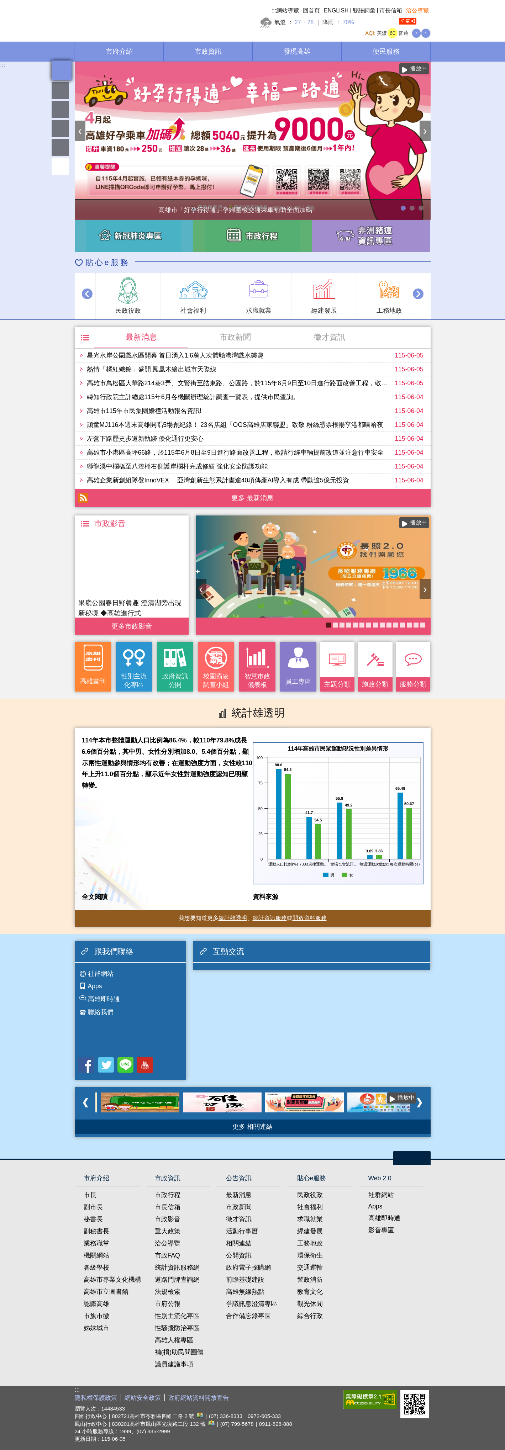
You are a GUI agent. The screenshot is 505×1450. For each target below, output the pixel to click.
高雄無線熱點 (245, 1291)
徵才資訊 (329, 337)
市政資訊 (208, 51)
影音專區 (381, 1230)
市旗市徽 (96, 1315)
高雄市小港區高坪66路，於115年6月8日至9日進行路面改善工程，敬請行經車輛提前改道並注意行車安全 (235, 452)
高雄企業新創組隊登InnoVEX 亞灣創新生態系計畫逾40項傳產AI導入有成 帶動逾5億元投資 (218, 480)
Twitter (106, 1065)
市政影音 (167, 1219)
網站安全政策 (143, 1398)
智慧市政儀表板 (257, 680)
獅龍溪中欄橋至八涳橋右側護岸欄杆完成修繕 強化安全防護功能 (177, 466)
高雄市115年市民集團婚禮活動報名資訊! (144, 410)
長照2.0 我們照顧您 (328, 625)
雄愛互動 (60, 128)
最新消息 (141, 337)
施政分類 (375, 684)
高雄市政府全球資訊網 (135, 17)
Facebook (86, 1065)
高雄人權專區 (174, 1340)
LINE (125, 1065)
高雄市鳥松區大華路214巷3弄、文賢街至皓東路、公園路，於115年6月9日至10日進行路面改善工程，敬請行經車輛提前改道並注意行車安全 (285, 383)
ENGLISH (336, 10)
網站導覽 (287, 10)
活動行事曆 (242, 1231)
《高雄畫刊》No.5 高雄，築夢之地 (342, 625)
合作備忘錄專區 (248, 1315)
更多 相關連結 (252, 1126)
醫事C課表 (355, 625)
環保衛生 (310, 1255)
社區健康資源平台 (416, 625)
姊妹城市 (96, 1328)
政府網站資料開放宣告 (198, 1398)
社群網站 (101, 973)
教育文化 (310, 1291)
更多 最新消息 (252, 498)
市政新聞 (235, 337)
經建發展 (310, 1231)
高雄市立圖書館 (106, 1291)
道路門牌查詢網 (177, 1279)
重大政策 (167, 1231)
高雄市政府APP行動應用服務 (422, 625)
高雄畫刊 (93, 681)
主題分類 (337, 684)
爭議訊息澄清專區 (251, 1303)
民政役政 (310, 1194)
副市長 (93, 1207)
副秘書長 (96, 1231)
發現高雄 (297, 51)
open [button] (412, 1158)
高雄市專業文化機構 (112, 1279)
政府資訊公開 (175, 680)
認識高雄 (96, 1303)
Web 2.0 (379, 1178)
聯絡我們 (101, 1012)
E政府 (332, 1398)
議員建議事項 (174, 1364)
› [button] (425, 130)
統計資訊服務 (270, 918)
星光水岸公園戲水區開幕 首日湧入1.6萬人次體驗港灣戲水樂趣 (175, 355)
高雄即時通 (104, 998)
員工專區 (60, 147)
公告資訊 (239, 1178)
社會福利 (310, 1207)
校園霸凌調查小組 (216, 680)
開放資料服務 (310, 918)
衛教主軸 (375, 625)
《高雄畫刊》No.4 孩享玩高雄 (335, 625)
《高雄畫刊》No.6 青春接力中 (382, 625)
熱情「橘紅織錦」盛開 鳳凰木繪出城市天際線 (152, 369)
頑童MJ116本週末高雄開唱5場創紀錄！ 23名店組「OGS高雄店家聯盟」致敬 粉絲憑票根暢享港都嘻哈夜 (235, 424)
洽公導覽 (417, 10)
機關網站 (96, 1255)
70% (348, 22)
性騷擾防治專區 (177, 1328)
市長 (90, 1194)
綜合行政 (310, 1315)
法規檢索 (167, 1291)
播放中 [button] (418, 68)
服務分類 (413, 684)
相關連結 (239, 1243)
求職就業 (310, 1219)
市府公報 (167, 1303)
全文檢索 (425, 21)
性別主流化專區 (134, 680)
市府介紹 (119, 51)
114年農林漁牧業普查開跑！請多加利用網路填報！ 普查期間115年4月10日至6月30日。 (412, 208)
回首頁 (311, 10)
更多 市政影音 (131, 624)
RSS (83, 498)
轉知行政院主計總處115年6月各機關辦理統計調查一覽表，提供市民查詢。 (193, 397)
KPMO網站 (361, 625)
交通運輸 (310, 1267)
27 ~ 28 (304, 22)
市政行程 (167, 1194)
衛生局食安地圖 (368, 625)
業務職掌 (96, 1243)
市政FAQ (167, 1255)
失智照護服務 (388, 625)
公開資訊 (239, 1255)
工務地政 (310, 1243)
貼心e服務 (107, 262)
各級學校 (96, 1267)
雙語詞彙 (364, 10)
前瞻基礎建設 (245, 1279)
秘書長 (93, 1219)
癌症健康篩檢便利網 (402, 625)
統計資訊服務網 (177, 1267)
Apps (95, 986)
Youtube (145, 1065)
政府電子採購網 (248, 1267)
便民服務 (386, 51)
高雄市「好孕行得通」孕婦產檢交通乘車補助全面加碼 (403, 208)
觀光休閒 (310, 1303)
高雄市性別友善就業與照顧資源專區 (421, 208)
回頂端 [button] (60, 166)
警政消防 (310, 1279)
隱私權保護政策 (96, 1398)
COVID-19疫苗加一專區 (348, 625)
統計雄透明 (60, 109)
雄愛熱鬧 (60, 90)
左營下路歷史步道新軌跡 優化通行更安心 (145, 438)
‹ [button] (80, 130)
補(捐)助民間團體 (179, 1352)
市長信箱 (390, 10)
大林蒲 (409, 625)
